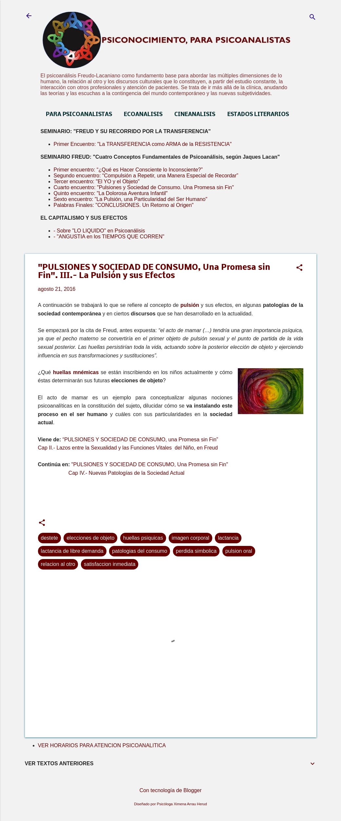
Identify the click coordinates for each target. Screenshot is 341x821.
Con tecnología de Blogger (170, 790)
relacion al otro (58, 564)
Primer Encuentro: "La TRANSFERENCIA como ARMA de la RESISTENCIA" (143, 144)
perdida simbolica (196, 551)
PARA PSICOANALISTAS (79, 114)
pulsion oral (238, 551)
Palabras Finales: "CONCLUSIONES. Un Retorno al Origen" (124, 205)
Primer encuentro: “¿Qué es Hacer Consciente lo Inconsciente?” (128, 169)
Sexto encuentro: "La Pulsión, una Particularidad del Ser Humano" (130, 199)
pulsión (189, 305)
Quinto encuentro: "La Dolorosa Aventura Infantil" (111, 193)
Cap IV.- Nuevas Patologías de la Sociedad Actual (111, 473)
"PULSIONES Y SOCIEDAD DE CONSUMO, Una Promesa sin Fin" (149, 464)
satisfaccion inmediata (109, 564)
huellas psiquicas (143, 538)
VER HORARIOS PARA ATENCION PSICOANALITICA (102, 745)
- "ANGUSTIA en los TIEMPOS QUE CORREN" (109, 236)
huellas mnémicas (76, 372)
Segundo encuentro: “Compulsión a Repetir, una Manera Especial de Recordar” (146, 175)
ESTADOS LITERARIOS (258, 114)
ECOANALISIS (143, 114)
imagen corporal (190, 538)
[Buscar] (312, 18)
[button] (299, 268)
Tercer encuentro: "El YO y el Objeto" (97, 181)
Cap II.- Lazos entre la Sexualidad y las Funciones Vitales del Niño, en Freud (128, 448)
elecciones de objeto (90, 538)
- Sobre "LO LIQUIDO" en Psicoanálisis (99, 230)
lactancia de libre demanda (72, 551)
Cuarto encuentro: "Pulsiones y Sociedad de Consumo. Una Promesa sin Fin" (144, 187)
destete (49, 538)
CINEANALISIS (194, 114)
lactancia (228, 538)
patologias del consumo (139, 551)
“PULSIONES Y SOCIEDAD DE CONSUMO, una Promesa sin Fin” (141, 439)
